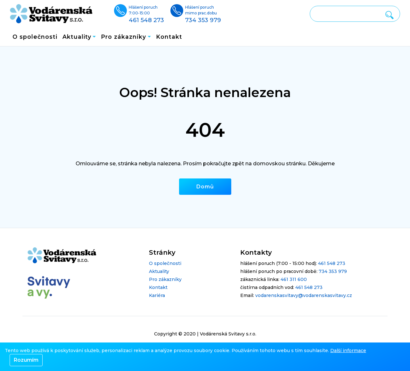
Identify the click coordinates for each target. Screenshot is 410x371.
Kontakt (169, 36)
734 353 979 (333, 271)
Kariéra (157, 295)
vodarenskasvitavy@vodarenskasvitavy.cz (303, 295)
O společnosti (34, 36)
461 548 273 (331, 263)
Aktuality (159, 271)
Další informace (348, 350)
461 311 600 (294, 279)
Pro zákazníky (165, 279)
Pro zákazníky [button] (123, 36)
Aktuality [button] (76, 36)
